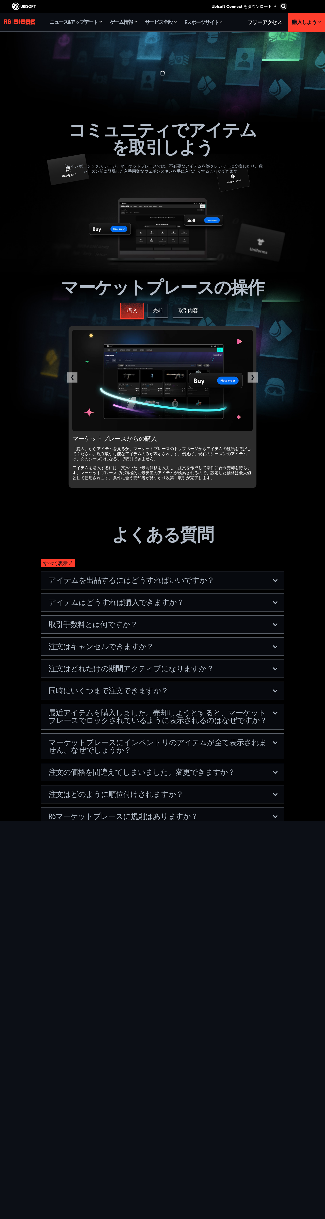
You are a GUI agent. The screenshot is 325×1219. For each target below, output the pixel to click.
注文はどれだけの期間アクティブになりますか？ (163, 668)
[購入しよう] (306, 22)
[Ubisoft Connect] (42, 1119)
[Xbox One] (179, 1130)
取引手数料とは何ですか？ (163, 624)
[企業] (42, 1127)
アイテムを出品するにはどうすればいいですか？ (163, 580)
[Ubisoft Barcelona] (120, 1125)
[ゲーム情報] (123, 22)
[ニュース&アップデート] (76, 22)
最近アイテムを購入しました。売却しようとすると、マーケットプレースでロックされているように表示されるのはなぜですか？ (163, 716)
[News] (42, 1135)
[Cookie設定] (18, 1179)
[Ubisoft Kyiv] (120, 1142)
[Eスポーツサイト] (204, 22)
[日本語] (281, 1092)
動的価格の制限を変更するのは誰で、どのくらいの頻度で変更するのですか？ (163, 990)
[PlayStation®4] (179, 1142)
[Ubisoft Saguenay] (120, 1160)
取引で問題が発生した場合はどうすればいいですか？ (163, 868)
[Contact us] (42, 1159)
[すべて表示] (58, 563)
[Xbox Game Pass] (179, 1119)
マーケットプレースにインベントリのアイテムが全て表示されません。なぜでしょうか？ (163, 746)
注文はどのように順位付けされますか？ (163, 794)
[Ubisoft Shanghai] (120, 1165)
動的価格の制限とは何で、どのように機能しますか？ (163, 964)
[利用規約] (42, 1169)
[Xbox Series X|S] (179, 1125)
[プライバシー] (42, 1164)
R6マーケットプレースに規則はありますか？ (163, 816)
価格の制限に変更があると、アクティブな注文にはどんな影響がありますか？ (163, 1019)
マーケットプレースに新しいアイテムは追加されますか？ (163, 941)
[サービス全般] (161, 22)
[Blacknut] (237, 1125)
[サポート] (42, 1143)
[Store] (42, 1111)
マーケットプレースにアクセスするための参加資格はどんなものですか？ (163, 894)
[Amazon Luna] (179, 1154)
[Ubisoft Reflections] (120, 1154)
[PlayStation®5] (179, 1136)
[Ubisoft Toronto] (120, 1171)
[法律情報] (42, 1174)
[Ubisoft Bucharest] (120, 1136)
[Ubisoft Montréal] (120, 1119)
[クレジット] (120, 1177)
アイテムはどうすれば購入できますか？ (163, 602)
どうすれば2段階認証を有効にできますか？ (163, 919)
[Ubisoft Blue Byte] (120, 1130)
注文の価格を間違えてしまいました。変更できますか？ (163, 772)
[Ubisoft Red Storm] (120, 1148)
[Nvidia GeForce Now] (237, 1119)
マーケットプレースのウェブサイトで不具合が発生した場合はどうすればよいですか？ (163, 842)
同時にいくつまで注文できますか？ (163, 690)
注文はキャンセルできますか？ (163, 646)
